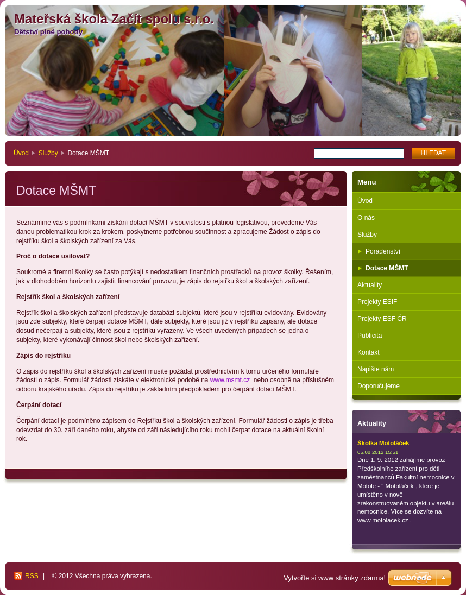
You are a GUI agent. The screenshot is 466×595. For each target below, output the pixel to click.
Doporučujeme (378, 386)
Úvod (21, 153)
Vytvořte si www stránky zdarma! (335, 578)
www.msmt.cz (230, 380)
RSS (32, 576)
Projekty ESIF (377, 302)
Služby (48, 153)
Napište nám (375, 369)
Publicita (369, 335)
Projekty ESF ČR (382, 318)
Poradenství (383, 251)
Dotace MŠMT (387, 268)
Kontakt (368, 352)
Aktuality (369, 285)
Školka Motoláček (383, 443)
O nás (366, 217)
